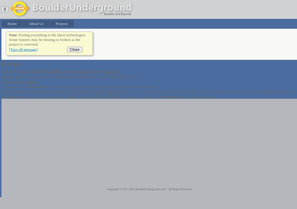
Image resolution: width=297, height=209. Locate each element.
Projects (62, 23)
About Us (36, 23)
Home (12, 23)
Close (75, 49)
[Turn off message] (23, 49)
